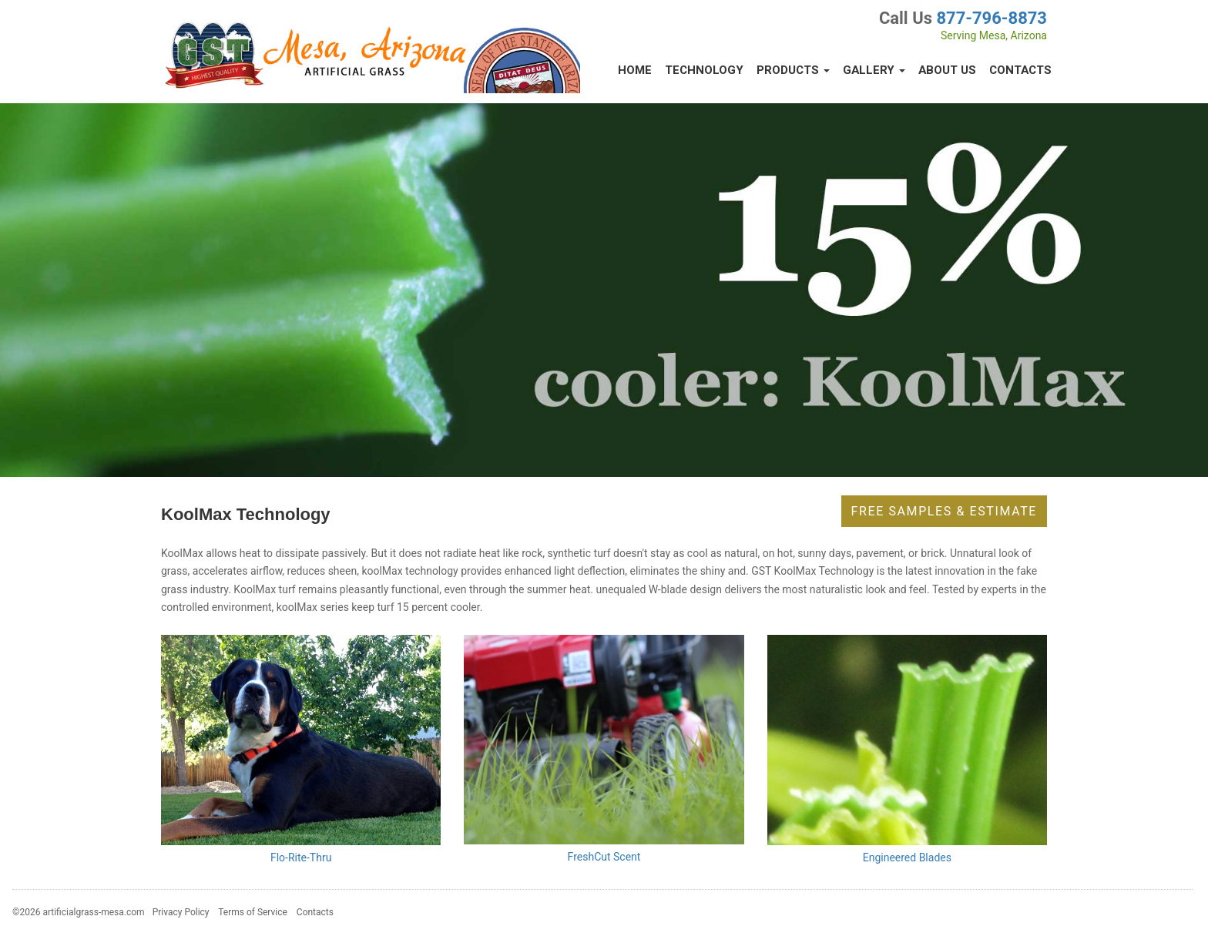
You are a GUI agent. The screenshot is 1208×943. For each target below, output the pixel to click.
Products (793, 70)
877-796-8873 (991, 18)
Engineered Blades (907, 857)
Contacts (1020, 70)
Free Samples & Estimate (944, 511)
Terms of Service (252, 912)
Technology (704, 70)
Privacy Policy (181, 912)
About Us (947, 70)
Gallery (874, 70)
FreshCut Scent (604, 857)
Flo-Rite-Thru (300, 857)
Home (635, 70)
